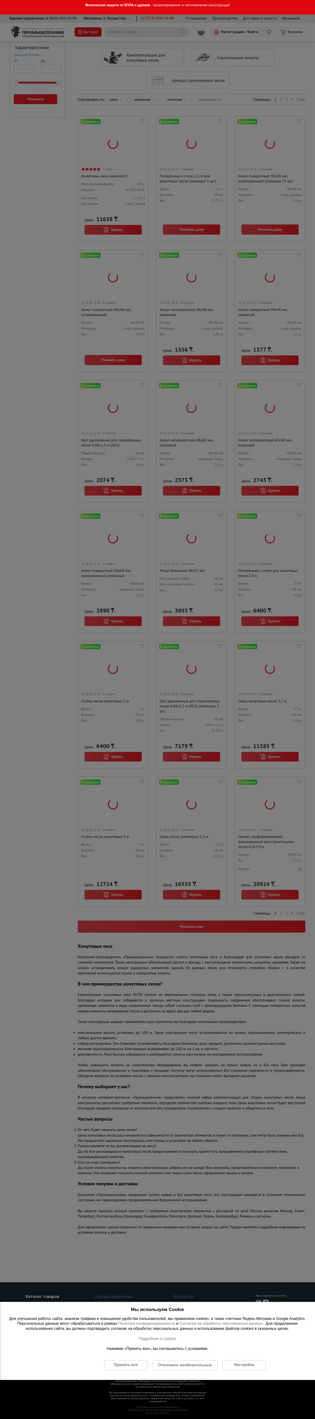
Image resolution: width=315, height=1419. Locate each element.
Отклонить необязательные (185, 1365)
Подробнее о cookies (157, 1339)
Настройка (244, 1365)
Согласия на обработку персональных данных (221, 1324)
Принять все (126, 1365)
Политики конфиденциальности (146, 1324)
